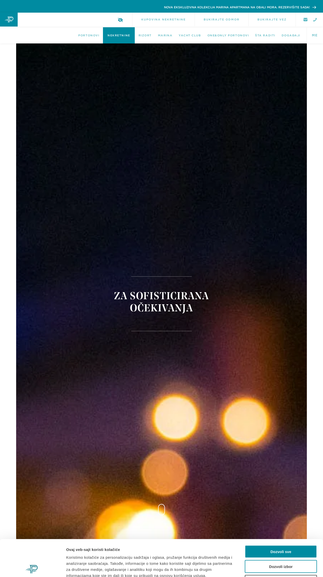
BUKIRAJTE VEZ (272, 19)
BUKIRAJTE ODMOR (221, 19)
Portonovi (88, 35)
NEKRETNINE (118, 35)
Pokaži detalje (268, 567)
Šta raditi (265, 35)
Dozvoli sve (281, 515)
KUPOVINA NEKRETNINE (163, 19)
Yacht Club (190, 35)
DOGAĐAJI (291, 35)
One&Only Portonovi (228, 35)
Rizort (145, 35)
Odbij (281, 545)
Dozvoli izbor (280, 530)
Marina (165, 35)
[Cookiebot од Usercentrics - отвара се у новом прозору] (33, 567)
